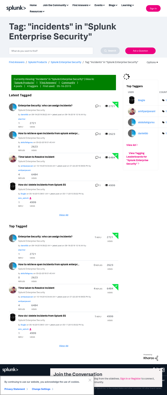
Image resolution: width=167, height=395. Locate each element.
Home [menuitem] (33, 5)
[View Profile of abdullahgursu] (27, 142)
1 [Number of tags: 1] (166, 100)
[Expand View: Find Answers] (89, 5)
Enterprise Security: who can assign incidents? (45, 105)
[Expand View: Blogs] (116, 5)
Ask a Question (140, 50)
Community (68, 82)
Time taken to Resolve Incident (36, 156)
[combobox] (64, 50)
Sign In (153, 8)
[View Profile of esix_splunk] (23, 198)
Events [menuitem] (99, 5)
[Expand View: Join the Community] (67, 5)
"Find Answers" (48, 82)
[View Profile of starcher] (21, 119)
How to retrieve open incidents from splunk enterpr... (48, 133)
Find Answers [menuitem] (80, 5)
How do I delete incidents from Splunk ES (42, 184)
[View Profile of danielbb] (24, 114)
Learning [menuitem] (126, 5)
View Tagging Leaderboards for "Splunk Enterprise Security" (137, 158)
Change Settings (41, 389)
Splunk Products (37, 62)
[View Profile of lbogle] (23, 193)
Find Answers (16, 62)
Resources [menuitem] (36, 11)
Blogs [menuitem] (112, 5)
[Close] (89, 380)
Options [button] (150, 62)
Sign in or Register (130, 378)
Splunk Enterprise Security (66, 62)
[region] (47, 385)
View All (63, 214)
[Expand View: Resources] (43, 11)
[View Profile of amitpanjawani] (27, 166)
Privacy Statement (14, 389)
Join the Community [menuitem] (54, 5)
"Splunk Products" (24, 82)
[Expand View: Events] (103, 5)
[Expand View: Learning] (133, 5)
